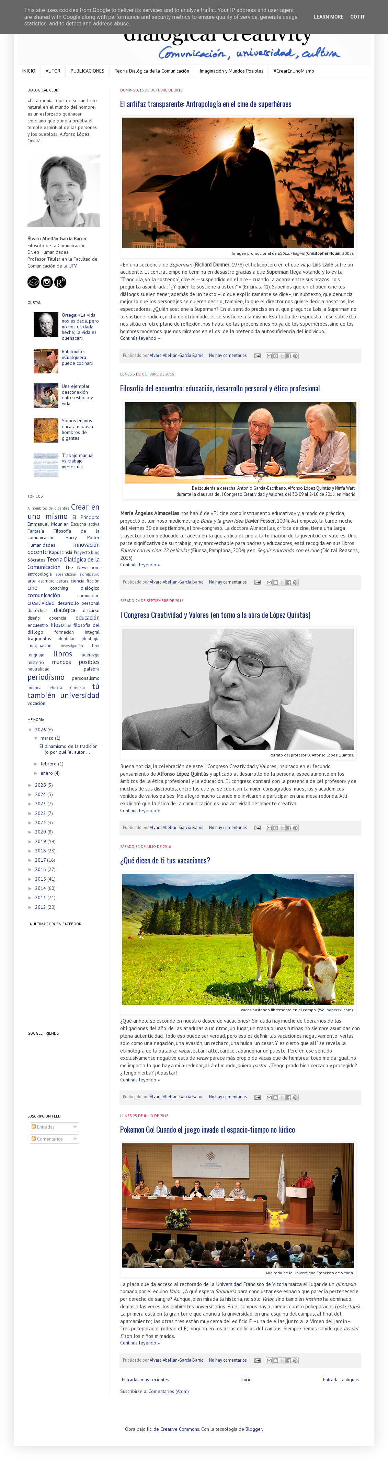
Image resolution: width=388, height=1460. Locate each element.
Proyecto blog (87, 552)
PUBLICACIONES (87, 71)
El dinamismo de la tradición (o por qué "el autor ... (68, 749)
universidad (80, 695)
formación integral (77, 632)
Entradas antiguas (341, 1379)
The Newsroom (82, 567)
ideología (91, 638)
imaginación (39, 645)
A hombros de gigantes (48, 508)
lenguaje (35, 654)
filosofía (60, 625)
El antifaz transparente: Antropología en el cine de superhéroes (206, 103)
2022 (41, 813)
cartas (62, 581)
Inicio (246, 1379)
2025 (41, 785)
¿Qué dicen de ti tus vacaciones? (165, 859)
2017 (41, 860)
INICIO (28, 71)
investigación (72, 645)
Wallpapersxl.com (335, 1009)
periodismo (46, 677)
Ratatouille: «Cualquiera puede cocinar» (77, 357)
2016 (41, 869)
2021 (41, 822)
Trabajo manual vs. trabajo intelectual (78, 461)
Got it (357, 17)
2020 (41, 832)
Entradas (43, 1127)
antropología (39, 574)
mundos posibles (76, 662)
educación (88, 617)
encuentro (37, 625)
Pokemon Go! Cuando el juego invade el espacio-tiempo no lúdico (207, 1129)
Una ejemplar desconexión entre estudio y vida (77, 394)
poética (34, 687)
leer (96, 645)
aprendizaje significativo (78, 574)
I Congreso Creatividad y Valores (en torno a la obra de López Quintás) (215, 614)
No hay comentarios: (228, 355)
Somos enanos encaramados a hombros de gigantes (77, 429)
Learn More (328, 17)
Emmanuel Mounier (47, 524)
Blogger (254, 1429)
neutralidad (38, 669)
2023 (41, 803)
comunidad (88, 595)
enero (47, 773)
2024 (41, 794)
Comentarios (47, 1139)
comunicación (43, 595)
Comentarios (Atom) (168, 1391)
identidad (67, 638)
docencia (57, 618)
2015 (41, 879)
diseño (33, 618)
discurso (91, 610)
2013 (41, 897)
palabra (92, 669)
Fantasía (35, 531)
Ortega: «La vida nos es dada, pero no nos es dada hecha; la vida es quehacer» (80, 326)
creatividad (41, 603)
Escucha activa (85, 524)
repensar (77, 687)
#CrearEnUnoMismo (294, 71)
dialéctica (37, 610)
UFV (73, 266)
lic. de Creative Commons (173, 1429)
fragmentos (39, 638)
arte (31, 581)
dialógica (65, 610)
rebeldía (55, 687)
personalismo (86, 678)
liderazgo (91, 654)
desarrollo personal (78, 603)
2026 (41, 730)
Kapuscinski (60, 552)
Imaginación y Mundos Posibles (231, 71)
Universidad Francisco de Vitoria (251, 1284)
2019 (41, 841)
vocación (36, 703)
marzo (48, 738)
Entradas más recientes (145, 1379)
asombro (46, 581)
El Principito (86, 517)
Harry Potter (83, 537)
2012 (41, 907)
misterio (35, 662)
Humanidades (41, 545)
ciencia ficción (85, 581)
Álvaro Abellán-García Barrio (177, 355)
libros (62, 653)
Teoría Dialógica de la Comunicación (152, 71)
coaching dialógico (75, 588)
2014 (41, 888)
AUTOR (53, 71)
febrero (49, 764)
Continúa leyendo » (140, 338)
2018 (41, 851)
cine (32, 587)
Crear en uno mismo (63, 511)
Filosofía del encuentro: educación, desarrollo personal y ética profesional (220, 387)
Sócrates (36, 560)
